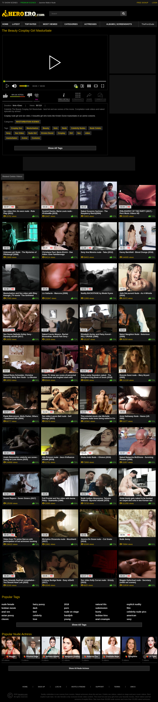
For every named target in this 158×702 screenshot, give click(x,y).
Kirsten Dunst (47, 133)
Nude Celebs (95, 128)
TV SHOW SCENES (10, 3)
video (87, 133)
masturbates (11, 138)
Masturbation (32, 128)
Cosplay (61, 133)
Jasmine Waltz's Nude (47, 3)
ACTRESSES (90, 24)
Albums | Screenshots (119, 24)
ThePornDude (148, 24)
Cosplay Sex (16, 128)
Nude (64, 128)
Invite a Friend (78, 687)
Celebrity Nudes (78, 128)
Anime (24, 138)
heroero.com (23, 694)
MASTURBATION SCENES (27, 122)
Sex (79, 133)
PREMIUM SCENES (28, 3)
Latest (16, 24)
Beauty (46, 128)
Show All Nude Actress (79, 668)
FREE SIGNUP (142, 3)
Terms (117, 687)
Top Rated (30, 24)
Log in (58, 687)
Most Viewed (50, 24)
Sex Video (19, 133)
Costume (36, 138)
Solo (56, 128)
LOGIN (154, 3)
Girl (71, 133)
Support (100, 687)
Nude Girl (32, 133)
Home (5, 24)
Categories (71, 24)
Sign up (41, 687)
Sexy (8, 133)
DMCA (132, 687)
